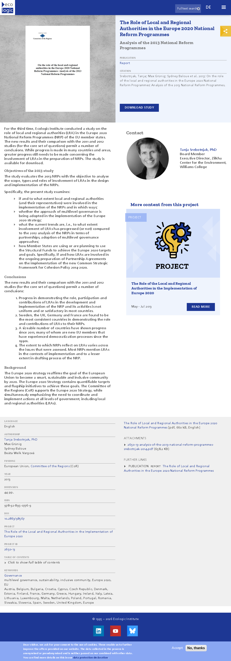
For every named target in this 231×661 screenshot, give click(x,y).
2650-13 (9, 549)
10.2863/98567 (14, 518)
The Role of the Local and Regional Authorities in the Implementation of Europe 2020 (164, 288)
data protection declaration (90, 659)
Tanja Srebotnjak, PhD (21, 439)
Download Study (139, 107)
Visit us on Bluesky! (132, 631)
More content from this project (165, 204)
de (208, 7)
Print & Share (225, 31)
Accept (177, 649)
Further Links (135, 459)
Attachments (135, 438)
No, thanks (196, 649)
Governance (13, 575)
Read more (201, 306)
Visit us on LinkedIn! (98, 631)
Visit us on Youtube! (115, 631)
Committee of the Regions (50, 466)
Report (125, 63)
